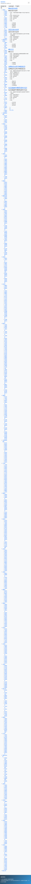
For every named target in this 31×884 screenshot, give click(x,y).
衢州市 (5, 638)
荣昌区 (5, 358)
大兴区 (5, 863)
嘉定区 (5, 677)
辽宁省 (3, 733)
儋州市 (5, 400)
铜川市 (5, 183)
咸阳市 (5, 186)
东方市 (5, 409)
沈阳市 (5, 734)
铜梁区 (5, 356)
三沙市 (5, 399)
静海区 (5, 842)
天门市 (5, 544)
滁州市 (5, 618)
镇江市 (5, 660)
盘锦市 (5, 748)
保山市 (5, 214)
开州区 (5, 360)
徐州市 (5, 647)
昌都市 (5, 201)
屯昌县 (5, 411)
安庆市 (5, 615)
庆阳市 (5, 168)
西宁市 (5, 125)
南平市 (5, 599)
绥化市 (5, 713)
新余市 (5, 580)
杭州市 (5, 628)
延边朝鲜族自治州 (5, 731)
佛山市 (5, 471)
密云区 (5, 867)
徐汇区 (5, 666)
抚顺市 (5, 738)
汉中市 (5, 190)
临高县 (5, 414)
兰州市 (5, 155)
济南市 (5, 550)
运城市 (5, 794)
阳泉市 (5, 787)
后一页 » (12, 110)
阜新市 (5, 745)
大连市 (5, 736)
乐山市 (5, 299)
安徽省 (3, 603)
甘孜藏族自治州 (5, 317)
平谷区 (5, 866)
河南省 (3, 9)
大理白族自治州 (5, 241)
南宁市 (5, 442)
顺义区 (5, 861)
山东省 (3, 548)
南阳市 (5, 30)
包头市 (5, 760)
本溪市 (5, 740)
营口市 (5, 744)
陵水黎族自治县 (5, 429)
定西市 (5, 170)
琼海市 (5, 404)
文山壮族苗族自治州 (5, 232)
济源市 (5, 38)
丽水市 (5, 642)
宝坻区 (5, 836)
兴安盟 (5, 776)
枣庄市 (5, 554)
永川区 (5, 352)
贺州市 (5, 457)
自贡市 (5, 286)
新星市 (5, 110)
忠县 (5, 368)
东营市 (5, 555)
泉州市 (5, 596)
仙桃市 (5, 542)
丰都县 (5, 365)
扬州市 (5, 658)
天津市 (3, 820)
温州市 (5, 631)
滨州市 (5, 569)
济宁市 (5, 559)
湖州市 (5, 634)
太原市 (5, 785)
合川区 (5, 350)
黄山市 (5, 616)
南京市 (5, 645)
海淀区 (5, 854)
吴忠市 (5, 119)
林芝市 (5, 202)
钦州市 (5, 452)
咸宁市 (5, 533)
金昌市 (5, 159)
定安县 (5, 410)
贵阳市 (5, 258)
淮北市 (5, 612)
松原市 (5, 726)
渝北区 (5, 343)
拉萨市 (5, 197)
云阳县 (5, 369)
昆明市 (5, 210)
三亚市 (5, 398)
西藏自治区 (4, 195)
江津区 (5, 349)
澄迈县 (5, 413)
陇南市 (5, 171)
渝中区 (5, 327)
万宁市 (5, 407)
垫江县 (5, 366)
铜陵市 (5, 614)
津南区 (5, 832)
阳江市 (5, 483)
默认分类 (4, 870)
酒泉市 (5, 167)
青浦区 (5, 684)
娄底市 (5, 505)
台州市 (5, 641)
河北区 (5, 827)
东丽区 (5, 829)
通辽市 (5, 764)
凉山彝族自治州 (5, 321)
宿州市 (5, 620)
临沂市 (5, 565)
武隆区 (5, 362)
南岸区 (5, 338)
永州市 (5, 502)
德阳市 (5, 292)
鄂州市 (5, 527)
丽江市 (5, 217)
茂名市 (5, 475)
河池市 (5, 459)
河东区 (5, 823)
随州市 (5, 535)
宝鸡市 (5, 185)
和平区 (5, 821)
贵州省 (3, 256)
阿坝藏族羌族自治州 (5, 312)
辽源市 (5, 722)
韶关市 (5, 466)
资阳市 (5, 309)
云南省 (3, 209)
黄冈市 (5, 532)
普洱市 (5, 218)
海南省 (3, 395)
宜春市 (5, 585)
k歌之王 (11, 49)
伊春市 (5, 702)
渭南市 (5, 187)
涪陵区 (5, 326)
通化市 (5, 724)
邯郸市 (5, 808)
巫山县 (5, 372)
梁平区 (5, 361)
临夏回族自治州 (5, 174)
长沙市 (5, 512)
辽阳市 (5, 747)
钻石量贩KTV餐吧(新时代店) (17, 88)
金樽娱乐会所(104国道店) (16, 66)
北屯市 (5, 98)
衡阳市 (5, 516)
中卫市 (5, 122)
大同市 (5, 786)
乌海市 (5, 762)
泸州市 (5, 290)
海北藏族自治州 (5, 129)
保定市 (5, 810)
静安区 (5, 669)
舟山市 (5, 639)
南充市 (5, 300)
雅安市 (5, 307)
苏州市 (5, 650)
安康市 (5, 193)
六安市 (5, 622)
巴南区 (5, 345)
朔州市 (5, 791)
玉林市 (5, 455)
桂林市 (5, 445)
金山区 (5, 681)
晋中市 (5, 793)
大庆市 (5, 700)
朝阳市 (5, 751)
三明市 (5, 595)
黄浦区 (5, 665)
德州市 (5, 566)
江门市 (5, 472)
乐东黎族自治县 (5, 425)
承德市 (5, 814)
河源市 (5, 482)
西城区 (5, 847)
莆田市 (5, 593)
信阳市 (5, 32)
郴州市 (5, 501)
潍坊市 (5, 558)
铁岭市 (5, 749)
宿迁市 (5, 662)
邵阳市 (5, 517)
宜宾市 (5, 303)
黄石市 (5, 521)
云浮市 (5, 491)
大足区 (5, 342)
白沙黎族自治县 (5, 417)
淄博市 (5, 552)
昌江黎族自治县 (5, 421)
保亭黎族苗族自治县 (5, 433)
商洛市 (5, 194)
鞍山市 (5, 737)
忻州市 (5, 795)
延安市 (5, 189)
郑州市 (5, 11)
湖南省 (3, 493)
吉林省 (3, 717)
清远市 (5, 485)
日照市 (5, 563)
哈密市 (5, 50)
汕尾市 (5, 480)
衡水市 (5, 819)
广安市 (5, 304)
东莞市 (5, 486)
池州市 (5, 624)
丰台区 (5, 850)
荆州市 (5, 531)
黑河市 (5, 711)
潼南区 (5, 357)
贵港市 (5, 453)
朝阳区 (5, 848)
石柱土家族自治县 (5, 376)
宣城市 (5, 626)
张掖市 (5, 164)
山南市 (5, 204)
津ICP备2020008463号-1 (15, 880)
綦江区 (5, 341)
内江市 (5, 297)
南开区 (5, 825)
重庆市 (3, 323)
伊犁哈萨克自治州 (5, 79)
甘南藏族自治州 (5, 178)
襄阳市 (5, 525)
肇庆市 (5, 476)
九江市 (5, 578)
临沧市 (5, 220)
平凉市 (5, 165)
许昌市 (5, 24)
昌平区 (5, 862)
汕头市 (5, 470)
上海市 (3, 664)
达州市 (5, 305)
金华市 (5, 637)
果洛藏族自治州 (5, 141)
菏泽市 (5, 570)
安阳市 (5, 17)
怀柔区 (5, 865)
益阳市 (5, 499)
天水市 (5, 161)
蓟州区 (5, 843)
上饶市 (5, 588)
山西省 (3, 783)
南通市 (5, 652)
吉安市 (5, 584)
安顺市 (5, 263)
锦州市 (5, 743)
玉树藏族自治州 (5, 145)
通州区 (5, 859)
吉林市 (5, 719)
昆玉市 (5, 106)
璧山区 (5, 354)
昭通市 (5, 216)
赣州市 (5, 582)
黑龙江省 (4, 688)
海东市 (5, 126)
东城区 (5, 846)
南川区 (5, 353)
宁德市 (5, 601)
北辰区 (5, 833)
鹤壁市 (5, 19)
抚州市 (5, 586)
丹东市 (5, 741)
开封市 (5, 12)
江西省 (3, 571)
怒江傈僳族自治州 (5, 250)
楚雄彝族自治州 (5, 223)
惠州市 (5, 478)
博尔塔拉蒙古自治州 (5, 57)
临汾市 (5, 797)
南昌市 (5, 573)
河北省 (3, 800)
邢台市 (5, 809)
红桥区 (5, 828)
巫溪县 (5, 373)
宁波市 (5, 630)
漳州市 (5, 597)
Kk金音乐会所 (13, 8)
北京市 (3, 844)
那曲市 (5, 205)
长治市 (5, 789)
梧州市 (5, 447)
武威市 (5, 163)
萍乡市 (5, 577)
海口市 (5, 396)
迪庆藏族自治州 (5, 254)
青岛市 (5, 551)
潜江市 (5, 543)
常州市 (5, 649)
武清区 (5, 835)
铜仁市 (5, 266)
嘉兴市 (5, 633)
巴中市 (5, 308)
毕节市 (5, 265)
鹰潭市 (5, 581)
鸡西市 (5, 695)
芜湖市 (5, 605)
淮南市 (5, 608)
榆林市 (5, 191)
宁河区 (5, 840)
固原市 (5, 121)
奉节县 (5, 371)
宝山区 (5, 676)
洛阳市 (5, 13)
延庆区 (5, 869)
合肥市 (5, 604)
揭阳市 (5, 490)
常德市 (5, 495)
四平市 (5, 721)
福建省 (3, 589)
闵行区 (5, 675)
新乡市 (5, 20)
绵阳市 (5, 293)
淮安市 (5, 656)
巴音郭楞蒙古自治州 (5, 61)
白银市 (5, 160)
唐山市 (5, 804)
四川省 (3, 284)
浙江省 (3, 627)
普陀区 (5, 671)
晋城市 (5, 790)
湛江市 (5, 474)
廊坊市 (5, 817)
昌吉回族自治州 (5, 53)
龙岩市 (5, 600)
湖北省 (3, 519)
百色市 (5, 456)
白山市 (5, 725)
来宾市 (5, 460)
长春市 (5, 718)
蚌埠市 (5, 607)
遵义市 (5, 262)
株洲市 (5, 513)
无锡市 (5, 646)
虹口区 (5, 672)
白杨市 (5, 111)
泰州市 (5, 661)
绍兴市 (5, 635)
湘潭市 (5, 514)
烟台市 (5, 557)
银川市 (5, 115)
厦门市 (5, 592)
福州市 (5, 590)
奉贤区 (5, 686)
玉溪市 (5, 213)
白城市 (5, 728)
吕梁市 (5, 798)
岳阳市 (5, 494)
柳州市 (5, 444)
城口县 (5, 364)
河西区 (5, 824)
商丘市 (5, 31)
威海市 (5, 562)
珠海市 (5, 468)
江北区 (5, 331)
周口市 (5, 34)
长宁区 (5, 668)
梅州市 (5, 479)
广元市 (5, 294)
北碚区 (5, 339)
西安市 (5, 182)
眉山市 (5, 301)
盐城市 (5, 657)
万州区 (5, 324)
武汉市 (5, 520)
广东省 (3, 463)
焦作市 (5, 22)
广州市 (5, 464)
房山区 (5, 858)
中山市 (5, 487)
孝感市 (5, 529)
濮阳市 (5, 23)
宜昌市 (5, 524)
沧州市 (5, 816)
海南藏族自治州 (5, 137)
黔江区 (5, 346)
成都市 (5, 285)
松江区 (5, 683)
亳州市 (5, 623)
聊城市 (5, 567)
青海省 (3, 123)
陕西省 (3, 180)
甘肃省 (3, 153)
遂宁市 (5, 296)
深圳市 (5, 467)
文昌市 (5, 406)
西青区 (5, 831)
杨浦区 (5, 673)
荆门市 (5, 528)
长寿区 (5, 347)
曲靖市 (5, 212)
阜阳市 (5, 619)
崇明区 (5, 687)
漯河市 (5, 26)
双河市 (5, 102)
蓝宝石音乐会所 (13, 29)
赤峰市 (5, 763)
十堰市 (5, 523)
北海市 (5, 448)
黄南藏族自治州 (5, 133)
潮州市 (5, 489)
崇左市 (5, 461)
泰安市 (5, 561)
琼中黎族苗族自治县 (5, 437)
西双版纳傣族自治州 (5, 236)
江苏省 (3, 643)
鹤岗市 (5, 696)
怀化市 (5, 504)
